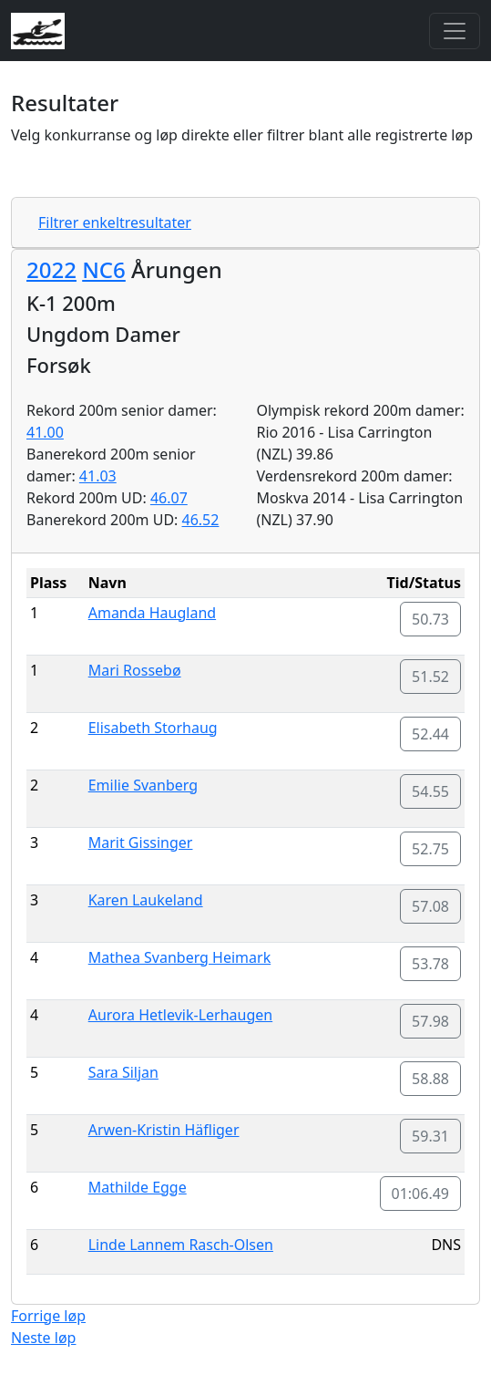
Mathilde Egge (137, 1187)
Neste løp (43, 1338)
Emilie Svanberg (143, 785)
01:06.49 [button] (421, 1193)
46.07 (169, 498)
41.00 (45, 432)
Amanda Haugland (152, 613)
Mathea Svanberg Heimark (179, 957)
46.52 (201, 520)
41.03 (98, 476)
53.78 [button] (430, 964)
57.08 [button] (430, 906)
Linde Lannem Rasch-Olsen (180, 1245)
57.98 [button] (430, 1021)
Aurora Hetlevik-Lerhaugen (180, 1015)
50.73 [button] (430, 619)
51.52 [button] (430, 677)
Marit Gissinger (140, 842)
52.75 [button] (430, 849)
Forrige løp (48, 1316)
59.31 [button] (430, 1136)
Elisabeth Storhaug (153, 728)
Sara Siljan (123, 1072)
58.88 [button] (430, 1079)
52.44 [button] (430, 734)
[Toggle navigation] (454, 31)
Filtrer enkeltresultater (114, 222)
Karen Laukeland (145, 900)
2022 (51, 269)
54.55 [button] (430, 791)
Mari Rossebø (134, 670)
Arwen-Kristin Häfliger (164, 1130)
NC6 (104, 269)
